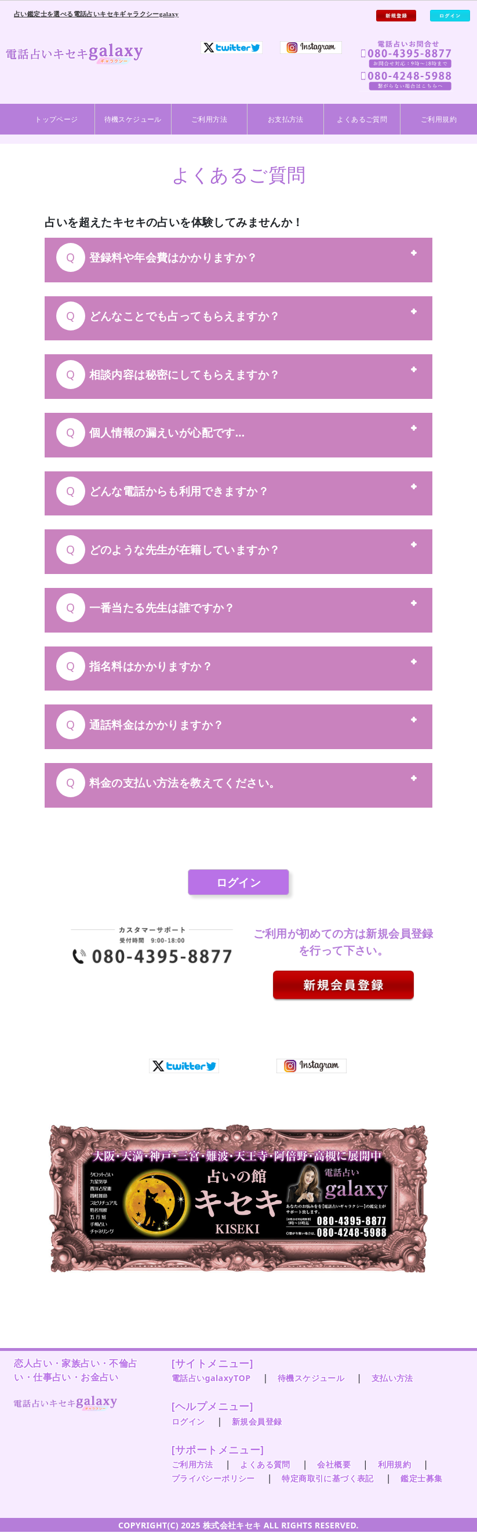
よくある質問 (265, 1464)
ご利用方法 (209, 119)
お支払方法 (286, 119)
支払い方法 (392, 1377)
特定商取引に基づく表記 (327, 1478)
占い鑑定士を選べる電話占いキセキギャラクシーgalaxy (96, 13)
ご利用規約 (439, 119)
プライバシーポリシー (213, 1478)
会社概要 (334, 1464)
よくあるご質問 (362, 119)
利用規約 (395, 1464)
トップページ (56, 119)
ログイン (238, 882)
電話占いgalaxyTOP (211, 1377)
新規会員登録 (257, 1421)
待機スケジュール (133, 119)
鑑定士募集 (421, 1478)
